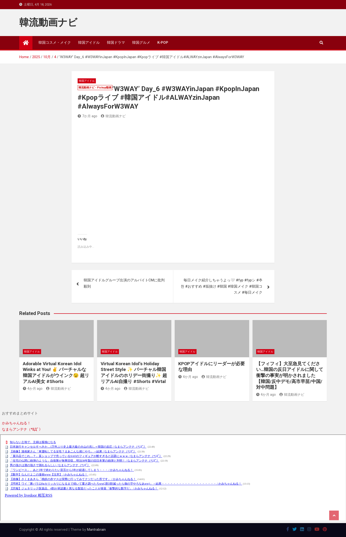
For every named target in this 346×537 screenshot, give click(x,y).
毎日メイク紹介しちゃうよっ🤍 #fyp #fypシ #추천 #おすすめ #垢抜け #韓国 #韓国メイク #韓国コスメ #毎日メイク (221, 286)
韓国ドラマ (116, 42)
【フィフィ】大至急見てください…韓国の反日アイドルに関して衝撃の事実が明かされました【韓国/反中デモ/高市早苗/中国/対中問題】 (289, 375)
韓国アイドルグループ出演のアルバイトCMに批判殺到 (124, 283)
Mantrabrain (96, 529)
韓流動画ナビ (48, 22)
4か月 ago (33, 388)
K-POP (162, 42)
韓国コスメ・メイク (54, 42)
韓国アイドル (89, 42)
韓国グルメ (141, 42)
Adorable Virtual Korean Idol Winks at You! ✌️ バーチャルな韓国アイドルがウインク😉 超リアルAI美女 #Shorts (56, 372)
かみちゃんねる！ (16, 423)
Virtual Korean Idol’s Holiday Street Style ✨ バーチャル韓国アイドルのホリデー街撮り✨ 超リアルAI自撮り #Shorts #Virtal (134, 372)
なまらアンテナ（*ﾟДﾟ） (22, 429)
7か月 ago (87, 116)
